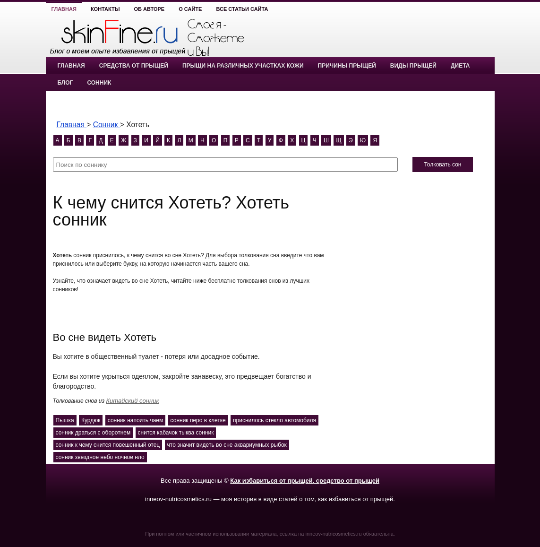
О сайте (190, 9)
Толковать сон (442, 164)
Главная (64, 9)
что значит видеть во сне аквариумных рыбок (227, 445)
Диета (460, 65)
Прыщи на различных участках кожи (243, 65)
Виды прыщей (413, 65)
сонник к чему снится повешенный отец (108, 445)
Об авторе (149, 9)
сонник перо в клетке (198, 420)
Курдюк (91, 420)
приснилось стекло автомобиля (274, 420)
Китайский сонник (132, 400)
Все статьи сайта (242, 9)
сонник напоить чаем (135, 420)
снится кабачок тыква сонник (176, 432)
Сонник (99, 82)
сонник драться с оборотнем (93, 432)
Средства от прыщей (133, 65)
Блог (65, 82)
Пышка (65, 420)
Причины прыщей (347, 65)
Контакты (105, 9)
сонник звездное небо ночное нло (100, 457)
